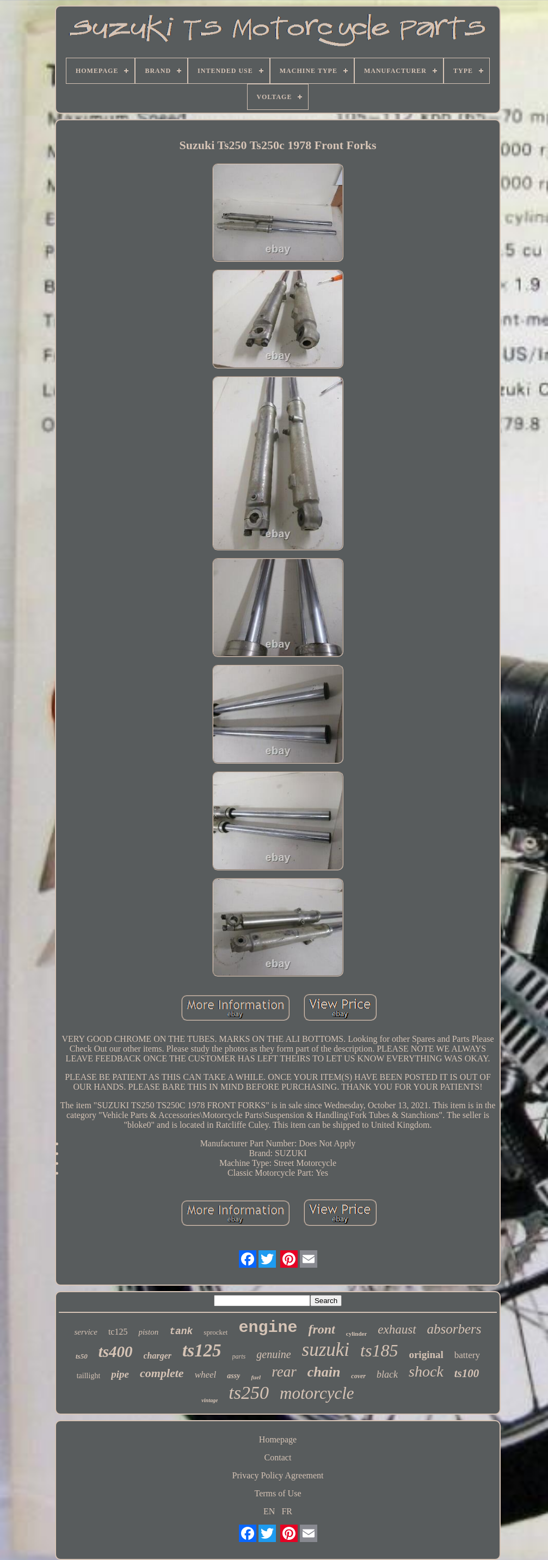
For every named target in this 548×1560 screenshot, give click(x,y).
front (321, 1329)
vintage (209, 1400)
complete (162, 1373)
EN (269, 1511)
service (85, 1332)
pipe (120, 1374)
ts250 (249, 1393)
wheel (206, 1374)
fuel (256, 1377)
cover (358, 1376)
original (426, 1354)
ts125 (201, 1350)
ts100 (466, 1373)
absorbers (454, 1329)
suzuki (326, 1349)
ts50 (82, 1356)
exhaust (397, 1329)
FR (286, 1511)
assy (233, 1376)
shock (426, 1371)
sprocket (215, 1332)
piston (148, 1332)
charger (158, 1355)
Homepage (278, 1439)
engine (267, 1327)
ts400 (115, 1351)
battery (467, 1355)
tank (181, 1331)
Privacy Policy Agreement (278, 1475)
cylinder (356, 1333)
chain (324, 1372)
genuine (273, 1354)
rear (284, 1372)
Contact (278, 1457)
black (387, 1374)
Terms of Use (278, 1493)
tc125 (118, 1331)
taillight (89, 1376)
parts (239, 1356)
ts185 (379, 1350)
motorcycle (317, 1393)
